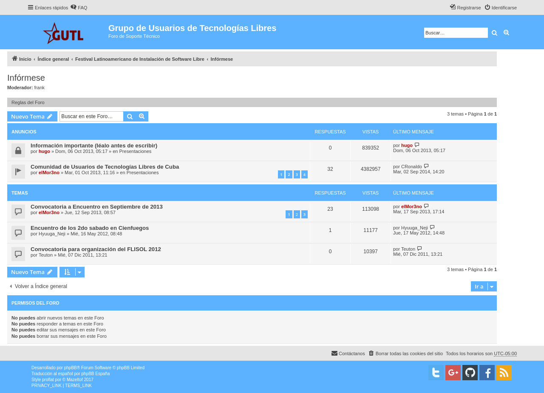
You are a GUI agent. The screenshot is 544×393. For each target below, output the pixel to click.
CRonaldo (411, 166)
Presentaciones (135, 151)
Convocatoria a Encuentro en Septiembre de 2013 (97, 207)
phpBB (70, 367)
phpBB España (95, 373)
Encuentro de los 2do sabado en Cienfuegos (90, 228)
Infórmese (26, 77)
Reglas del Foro (28, 102)
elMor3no (49, 172)
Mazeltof (75, 379)
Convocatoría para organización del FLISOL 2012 (96, 249)
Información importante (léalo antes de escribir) (94, 145)
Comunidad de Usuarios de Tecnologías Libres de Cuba (105, 167)
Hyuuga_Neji (52, 233)
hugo (44, 151)
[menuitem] (78, 8)
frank (39, 87)
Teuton (46, 254)
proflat (48, 379)
